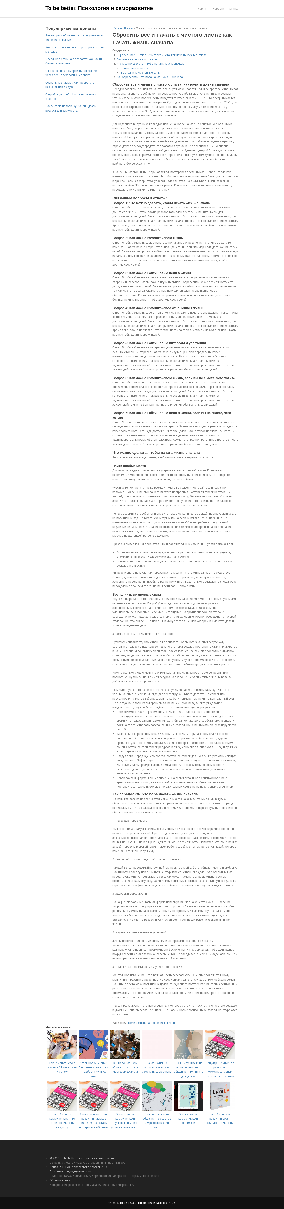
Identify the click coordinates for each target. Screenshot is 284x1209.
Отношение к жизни (161, 1023)
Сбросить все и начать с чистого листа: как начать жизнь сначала (161, 55)
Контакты (56, 1167)
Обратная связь (60, 1180)
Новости (218, 8)
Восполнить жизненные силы (140, 72)
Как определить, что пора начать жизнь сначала (150, 77)
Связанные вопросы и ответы (137, 59)
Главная (201, 8)
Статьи (234, 8)
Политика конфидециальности (70, 1171)
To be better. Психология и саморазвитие (99, 8)
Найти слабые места (135, 68)
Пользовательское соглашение (86, 1167)
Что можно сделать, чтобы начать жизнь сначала (151, 63)
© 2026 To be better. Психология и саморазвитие (82, 1158)
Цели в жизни (137, 1023)
